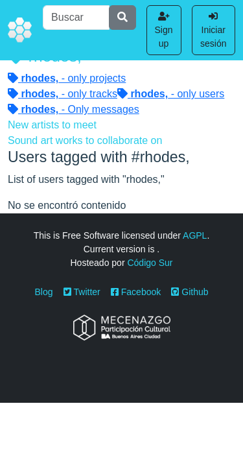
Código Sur (149, 262)
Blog (44, 292)
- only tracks (62, 93)
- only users (170, 93)
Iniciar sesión (213, 30)
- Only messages (73, 109)
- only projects (67, 78)
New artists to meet (52, 124)
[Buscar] (76, 17)
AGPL (195, 235)
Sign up (164, 30)
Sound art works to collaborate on (85, 140)
